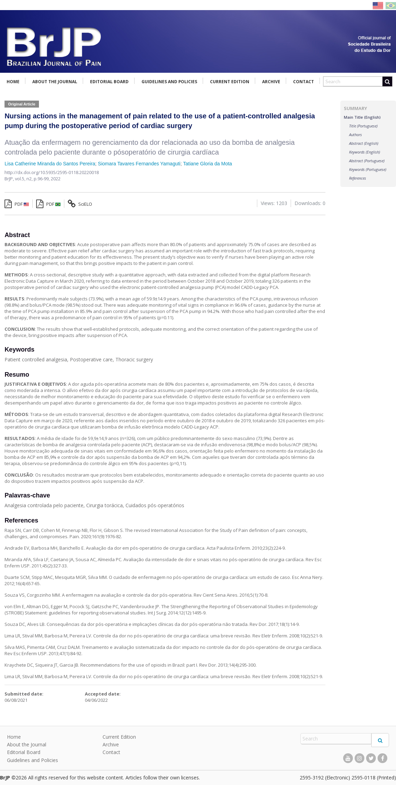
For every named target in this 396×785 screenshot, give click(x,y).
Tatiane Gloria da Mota (207, 163)
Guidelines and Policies (169, 82)
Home (13, 82)
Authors (355, 134)
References (357, 178)
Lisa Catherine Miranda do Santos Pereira (50, 163)
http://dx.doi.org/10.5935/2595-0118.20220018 (52, 172)
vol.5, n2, (24, 178)
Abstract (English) (363, 143)
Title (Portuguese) (363, 125)
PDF (17, 204)
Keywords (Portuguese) (367, 169)
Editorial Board (109, 82)
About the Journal (54, 82)
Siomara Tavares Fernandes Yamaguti (139, 163)
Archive (271, 82)
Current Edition (229, 82)
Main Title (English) (362, 117)
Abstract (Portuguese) (367, 160)
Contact (303, 82)
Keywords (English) (364, 152)
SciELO (80, 204)
